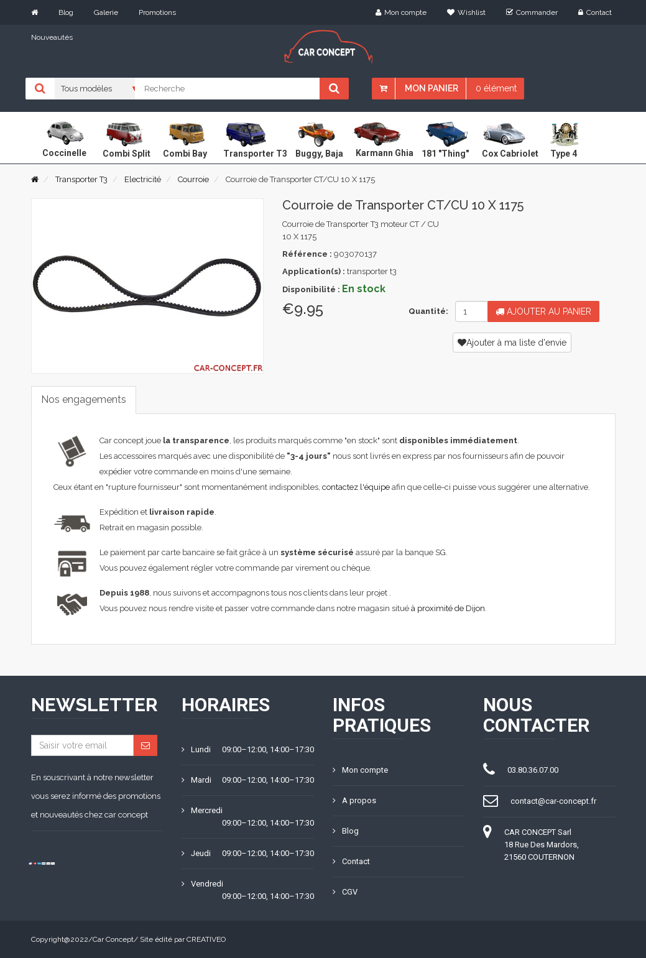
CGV (345, 891)
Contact (595, 12)
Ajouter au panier (543, 311)
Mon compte (401, 12)
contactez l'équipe (356, 487)
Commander (532, 12)
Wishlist (466, 12)
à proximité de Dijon (448, 608)
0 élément (496, 88)
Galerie (106, 12)
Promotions (157, 12)
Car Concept (113, 939)
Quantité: (426, 311)
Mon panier (431, 88)
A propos (354, 800)
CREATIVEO (206, 939)
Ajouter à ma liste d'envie (512, 343)
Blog (65, 12)
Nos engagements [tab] (83, 399)
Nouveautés (52, 37)
